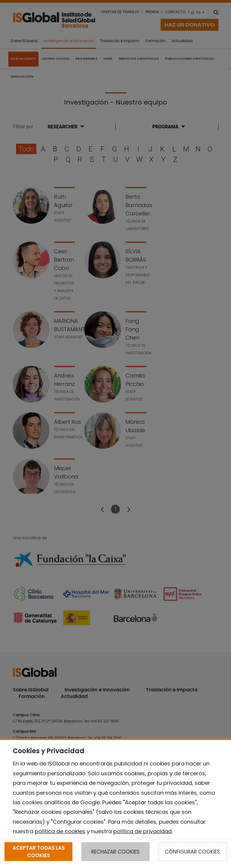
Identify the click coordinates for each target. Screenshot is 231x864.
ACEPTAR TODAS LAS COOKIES (39, 851)
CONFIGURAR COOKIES (192, 851)
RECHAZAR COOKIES (115, 851)
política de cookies (60, 831)
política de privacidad (142, 831)
